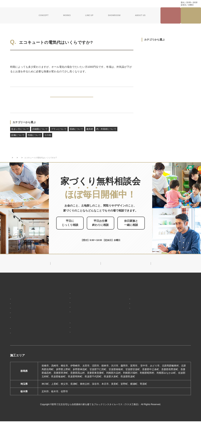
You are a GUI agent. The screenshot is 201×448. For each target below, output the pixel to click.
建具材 (89, 135)
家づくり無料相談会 (170, 332)
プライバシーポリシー (171, 338)
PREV (19, 99)
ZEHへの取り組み (127, 329)
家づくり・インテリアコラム (127, 4)
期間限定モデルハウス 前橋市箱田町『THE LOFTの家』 (82, 340)
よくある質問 (52, 4)
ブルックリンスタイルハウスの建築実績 (30, 338)
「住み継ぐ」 (19, 318)
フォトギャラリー (21, 346)
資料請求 (82, 4)
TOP (12, 164)
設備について (18, 57)
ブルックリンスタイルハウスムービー (136, 338)
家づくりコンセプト (21, 301)
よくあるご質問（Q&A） (131, 353)
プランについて (59, 135)
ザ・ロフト (61, 317)
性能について (34, 141)
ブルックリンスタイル (67, 300)
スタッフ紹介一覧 (128, 322)
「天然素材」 (19, 313)
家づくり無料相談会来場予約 (191, 15)
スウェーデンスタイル (67, 322)
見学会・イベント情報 (170, 15)
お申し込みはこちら (106, 236)
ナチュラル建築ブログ (100, 4)
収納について (76, 135)
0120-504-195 (165, 3)
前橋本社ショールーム (67, 359)
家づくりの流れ (20, 329)
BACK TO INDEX (71, 99)
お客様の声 (18, 351)
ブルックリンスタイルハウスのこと (136, 303)
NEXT (124, 99)
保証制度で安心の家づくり (26, 323)
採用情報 (122, 346)
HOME (14, 295)
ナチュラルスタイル (66, 306)
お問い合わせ (68, 4)
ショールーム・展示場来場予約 (72, 330)
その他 (47, 141)
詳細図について (40, 135)
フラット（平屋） (65, 311)
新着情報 (22, 164)
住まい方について (20, 135)
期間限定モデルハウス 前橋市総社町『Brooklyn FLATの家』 (84, 352)
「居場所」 (18, 307)
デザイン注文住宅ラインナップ (72, 295)
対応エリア (125, 316)
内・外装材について (106, 135)
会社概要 (123, 311)
